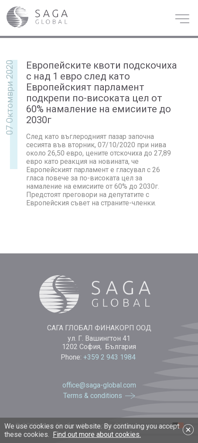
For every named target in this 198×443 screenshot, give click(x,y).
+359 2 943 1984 (110, 357)
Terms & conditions (92, 395)
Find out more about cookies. (97, 434)
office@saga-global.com (99, 385)
